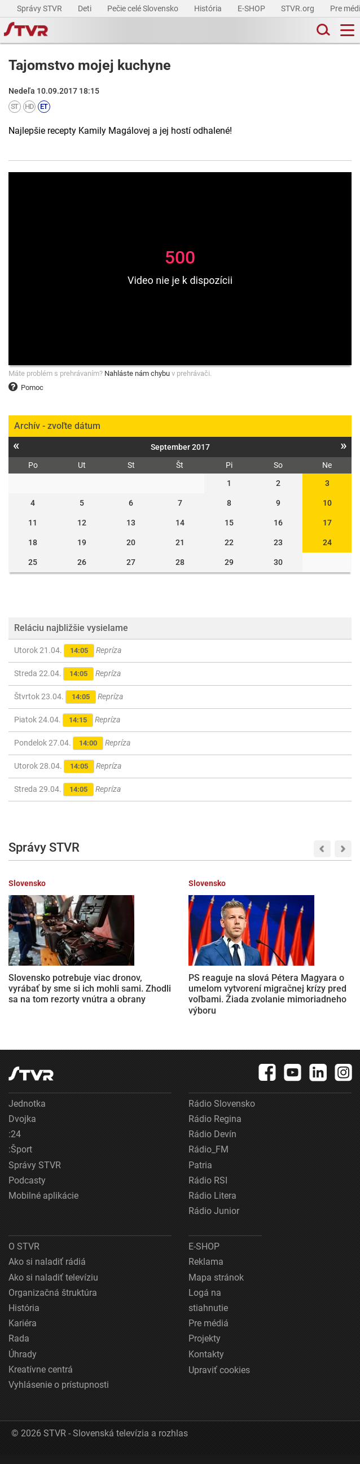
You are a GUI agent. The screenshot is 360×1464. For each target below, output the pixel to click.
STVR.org (298, 8)
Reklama (205, 1270)
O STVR (23, 1255)
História (208, 8)
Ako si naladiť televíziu (53, 1286)
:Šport (20, 1158)
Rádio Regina (215, 1128)
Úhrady (22, 1363)
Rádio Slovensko (221, 1112)
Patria (200, 1173)
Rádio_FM (208, 1158)
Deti (85, 8)
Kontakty (206, 1363)
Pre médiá (208, 1332)
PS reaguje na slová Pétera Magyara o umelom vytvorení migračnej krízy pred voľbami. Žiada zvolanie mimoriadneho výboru (176, 992)
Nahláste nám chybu (137, 373)
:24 (14, 1143)
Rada (18, 1347)
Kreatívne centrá (40, 1378)
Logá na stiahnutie (208, 1309)
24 (327, 542)
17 (327, 522)
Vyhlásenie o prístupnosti (58, 1393)
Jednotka (27, 1112)
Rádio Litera (212, 1204)
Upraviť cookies (219, 1379)
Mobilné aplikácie (43, 1204)
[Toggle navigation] (347, 30)
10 (327, 502)
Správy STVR (40, 8)
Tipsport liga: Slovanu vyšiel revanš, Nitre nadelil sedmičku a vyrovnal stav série (292, 981)
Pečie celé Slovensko (143, 8)
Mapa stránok (216, 1286)
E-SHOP (252, 8)
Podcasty (27, 1189)
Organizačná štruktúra (52, 1301)
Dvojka (22, 1128)
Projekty (204, 1347)
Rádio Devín (212, 1143)
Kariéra (22, 1332)
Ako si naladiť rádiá (47, 1270)
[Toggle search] (322, 30)
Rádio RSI (207, 1189)
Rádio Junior (213, 1220)
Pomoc (25, 387)
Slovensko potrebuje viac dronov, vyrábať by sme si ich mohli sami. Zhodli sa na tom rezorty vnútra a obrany (59, 986)
